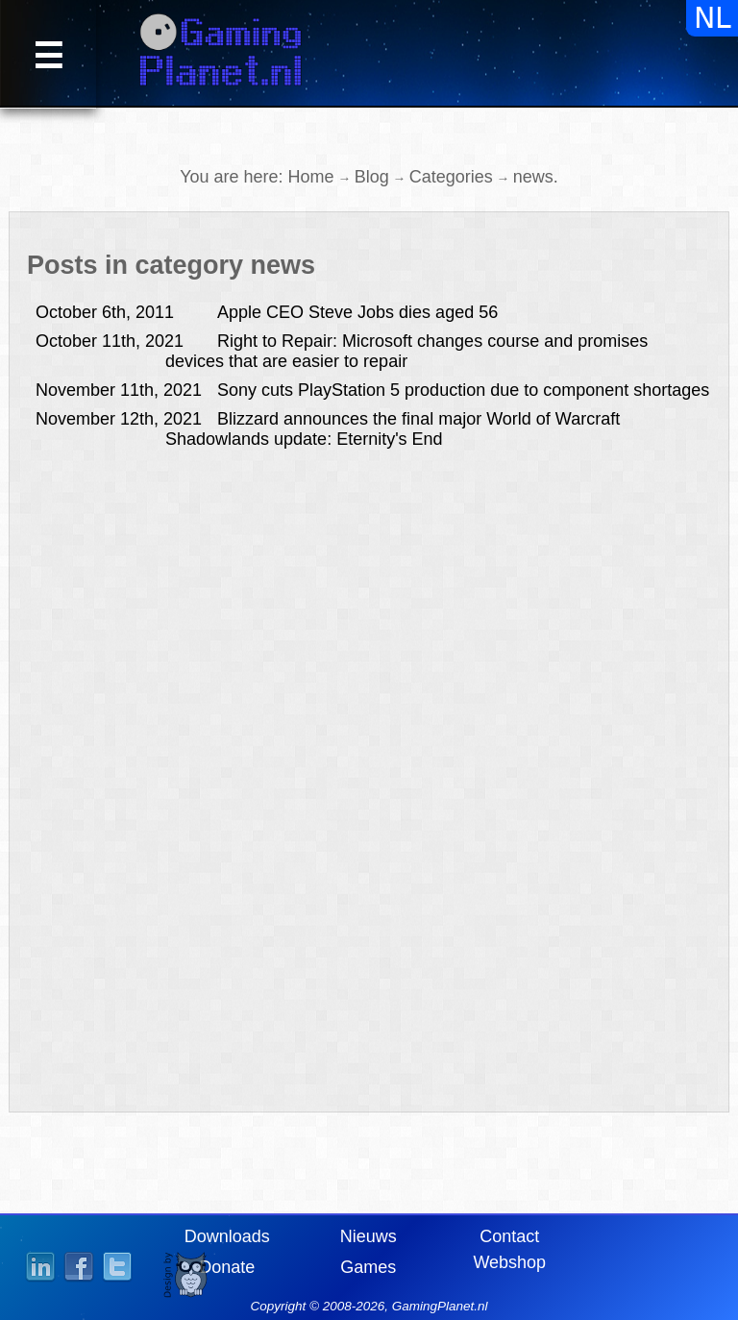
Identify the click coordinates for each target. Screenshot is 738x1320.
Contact (509, 1236)
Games (368, 1267)
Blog (372, 176)
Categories (451, 176)
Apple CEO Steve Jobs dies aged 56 (267, 312)
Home (311, 176)
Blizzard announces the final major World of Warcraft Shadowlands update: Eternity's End (328, 429)
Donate (227, 1267)
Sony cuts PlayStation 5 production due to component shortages (372, 390)
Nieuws (368, 1236)
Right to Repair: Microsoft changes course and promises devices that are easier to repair (342, 351)
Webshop (509, 1262)
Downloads (227, 1236)
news (533, 176)
